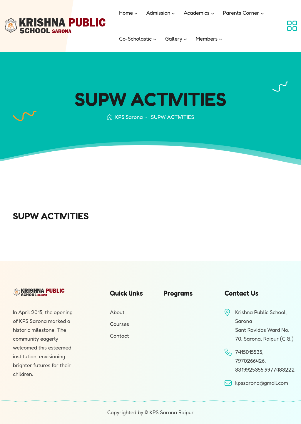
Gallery (173, 38)
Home (126, 12)
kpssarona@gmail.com (261, 383)
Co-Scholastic (135, 38)
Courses (119, 324)
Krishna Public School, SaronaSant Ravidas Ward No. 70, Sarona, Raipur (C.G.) (264, 325)
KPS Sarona (125, 117)
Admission (158, 12)
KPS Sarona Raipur (171, 412)
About (117, 312)
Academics (197, 12)
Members (206, 38)
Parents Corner (241, 12)
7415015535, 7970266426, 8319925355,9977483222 (265, 361)
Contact (119, 335)
